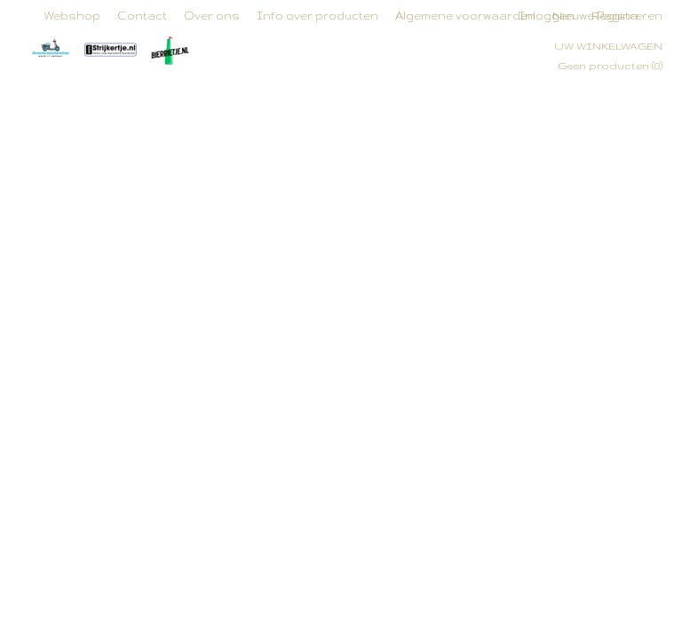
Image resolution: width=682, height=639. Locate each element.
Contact (142, 15)
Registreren (626, 15)
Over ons (212, 15)
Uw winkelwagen (608, 46)
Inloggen (547, 15)
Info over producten (317, 15)
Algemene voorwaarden (465, 15)
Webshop (72, 15)
